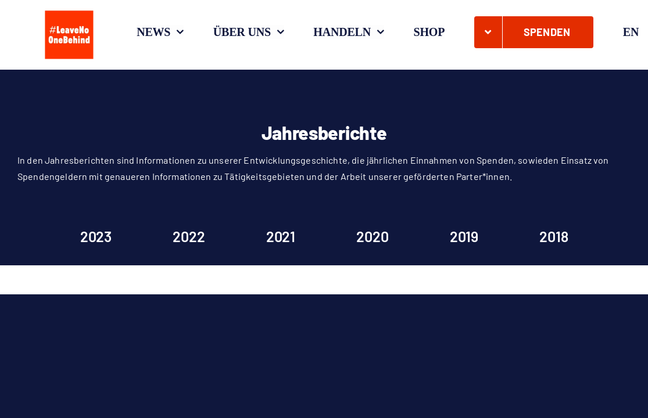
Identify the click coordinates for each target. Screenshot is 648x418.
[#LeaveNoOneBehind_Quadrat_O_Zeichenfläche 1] (69, 10)
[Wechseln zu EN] (631, 32)
